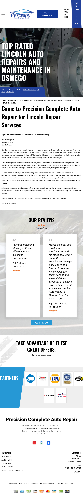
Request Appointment (47, 14)
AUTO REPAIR (7, 460)
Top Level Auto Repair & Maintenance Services (47, 100)
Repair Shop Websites (31, 483)
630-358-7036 (76, 20)
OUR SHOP (6, 456)
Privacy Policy (69, 483)
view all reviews (41, 322)
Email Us (78, 472)
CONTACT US (7, 467)
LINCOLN (14, 103)
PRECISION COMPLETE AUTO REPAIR (16, 100)
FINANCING (6, 463)
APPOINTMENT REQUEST (12, 470)
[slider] (41, 225)
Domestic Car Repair (8, 203)
